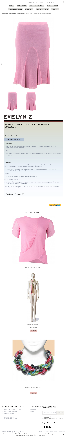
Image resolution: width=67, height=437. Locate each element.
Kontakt (55, 9)
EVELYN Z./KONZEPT (36, 6)
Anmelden (31, 2)
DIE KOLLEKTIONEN (15, 9)
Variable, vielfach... (33, 325)
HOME (11, 6)
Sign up (60, 412)
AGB (40, 431)
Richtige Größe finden (12, 136)
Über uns (21, 409)
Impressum (62, 431)
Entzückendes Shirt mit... (33, 267)
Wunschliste (45, 417)
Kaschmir (29, 9)
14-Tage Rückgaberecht (10, 411)
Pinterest (17, 194)
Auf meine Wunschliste (13, 139)
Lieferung (45, 431)
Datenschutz (53, 431)
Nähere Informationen (38, 435)
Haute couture (42, 9)
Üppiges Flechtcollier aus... (33, 387)
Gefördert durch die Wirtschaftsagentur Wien (10, 417)
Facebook (9, 194)
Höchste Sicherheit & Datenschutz (9, 414)
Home (3, 13)
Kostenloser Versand (9, 409)
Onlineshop (21, 6)
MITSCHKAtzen (52, 6)
